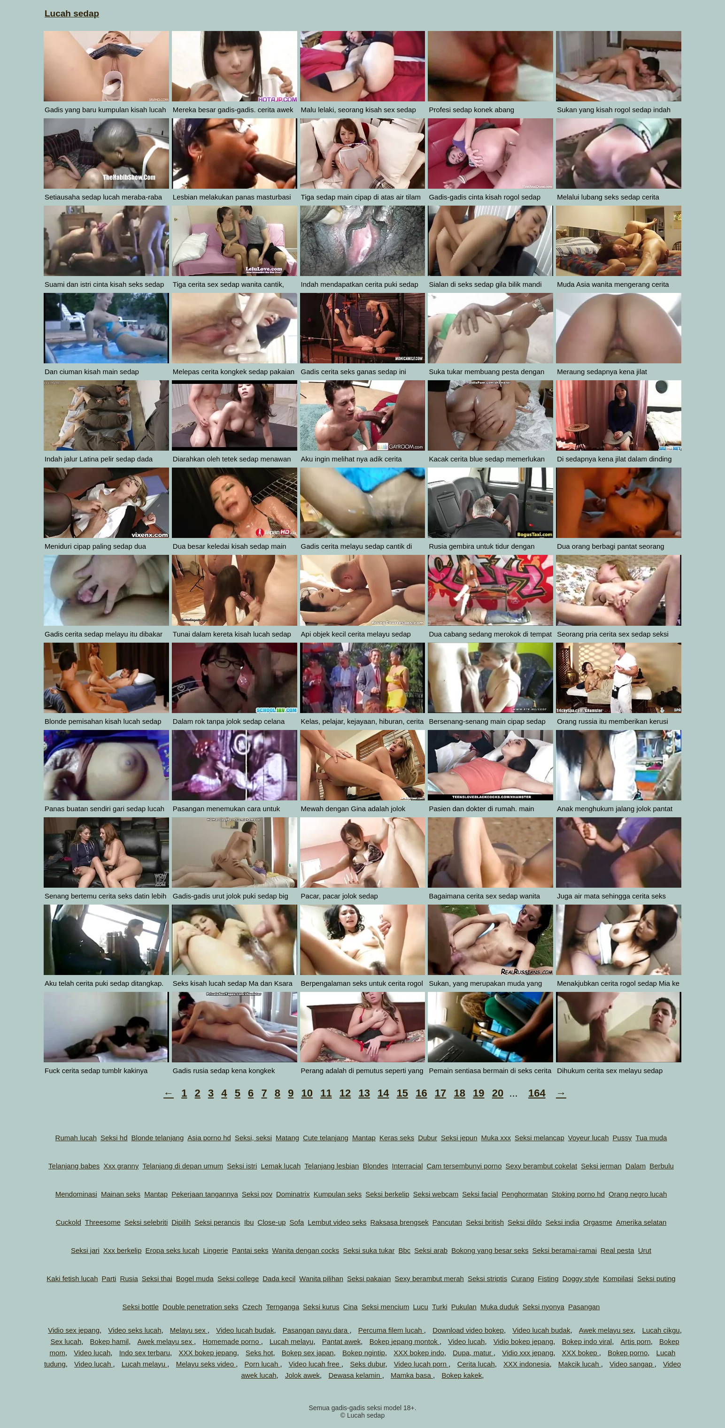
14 (383, 1093)
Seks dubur (367, 1364)
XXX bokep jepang (207, 1353)
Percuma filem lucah (391, 1330)
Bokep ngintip (363, 1353)
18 (459, 1093)
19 (478, 1093)
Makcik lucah (579, 1364)
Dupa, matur (473, 1353)
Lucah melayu (291, 1341)
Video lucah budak (245, 1330)
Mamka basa (412, 1375)
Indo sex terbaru (144, 1353)
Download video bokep (468, 1330)
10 (307, 1093)
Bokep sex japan (308, 1353)
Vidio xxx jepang (527, 1353)
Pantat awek (341, 1341)
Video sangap (632, 1364)
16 (421, 1093)
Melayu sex (189, 1330)
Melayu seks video (206, 1364)
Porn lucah (262, 1364)
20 (497, 1093)
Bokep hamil (109, 1341)
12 (345, 1093)
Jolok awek (302, 1375)
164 (537, 1093)
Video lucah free (315, 1364)
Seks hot (259, 1353)
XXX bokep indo (418, 1353)
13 (364, 1093)
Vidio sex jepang (74, 1330)
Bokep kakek (461, 1375)
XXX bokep (580, 1353)
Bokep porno (628, 1353)
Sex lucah (65, 1341)
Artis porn (636, 1341)
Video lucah (466, 1341)
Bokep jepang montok (405, 1341)
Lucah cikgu (661, 1330)
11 (326, 1093)
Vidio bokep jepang (523, 1341)
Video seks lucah (134, 1330)
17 (440, 1093)
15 (402, 1093)
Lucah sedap (72, 13)
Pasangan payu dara (316, 1330)
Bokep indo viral (587, 1341)
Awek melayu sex (606, 1330)
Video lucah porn (421, 1364)
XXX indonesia (526, 1364)
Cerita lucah (476, 1364)
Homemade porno (231, 1341)
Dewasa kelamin (355, 1375)
